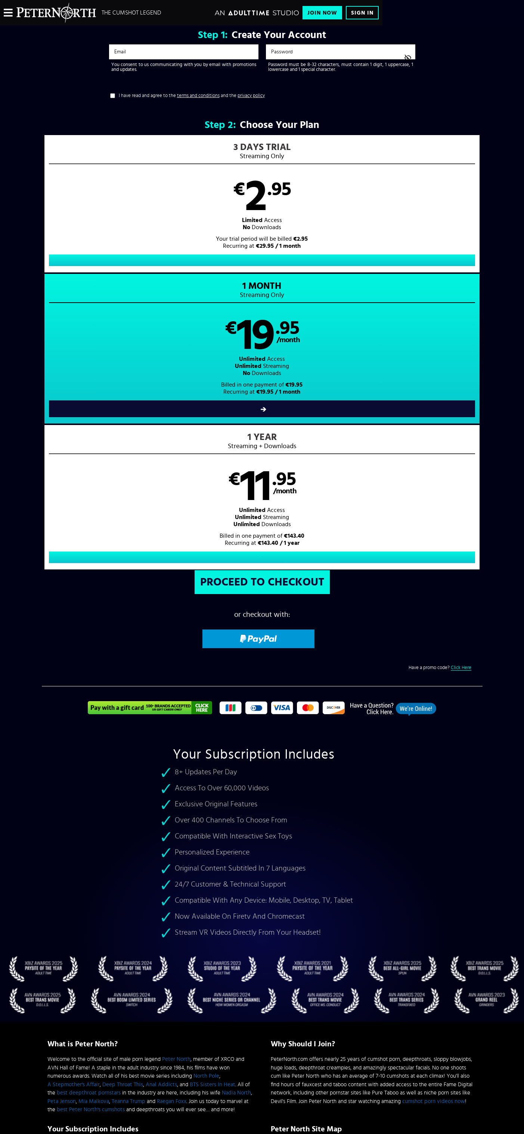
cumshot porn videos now (433, 819)
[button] (151, 211)
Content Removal (262, 1077)
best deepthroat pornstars (89, 810)
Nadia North (236, 810)
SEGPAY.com (333, 1072)
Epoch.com (140, 1072)
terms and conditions (198, 95)
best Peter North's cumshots (91, 827)
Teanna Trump (128, 819)
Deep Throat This (122, 802)
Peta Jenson (61, 819)
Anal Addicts (161, 802)
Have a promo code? (440, 385)
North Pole (206, 794)
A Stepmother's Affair (73, 802)
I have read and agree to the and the (192, 95)
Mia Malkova (93, 819)
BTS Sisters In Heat (212, 802)
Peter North (176, 777)
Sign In (362, 13)
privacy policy (251, 95)
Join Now (322, 13)
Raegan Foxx (171, 819)
